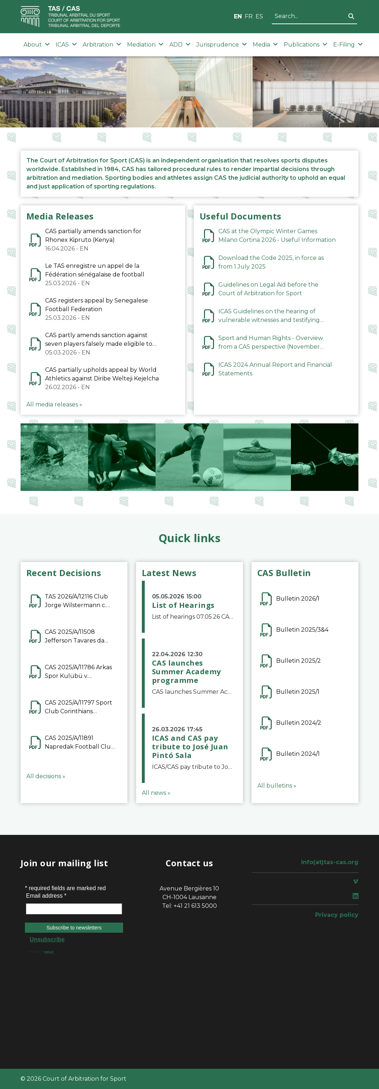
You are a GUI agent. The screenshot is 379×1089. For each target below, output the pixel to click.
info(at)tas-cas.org (329, 862)
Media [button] (265, 44)
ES (259, 16)
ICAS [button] (66, 44)
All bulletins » (276, 785)
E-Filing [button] (348, 44)
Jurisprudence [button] (221, 44)
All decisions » (45, 776)
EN (238, 16)
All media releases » (54, 404)
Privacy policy (336, 914)
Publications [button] (305, 44)
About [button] (36, 44)
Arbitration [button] (102, 44)
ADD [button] (180, 44)
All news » (156, 792)
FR (249, 16)
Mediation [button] (145, 44)
